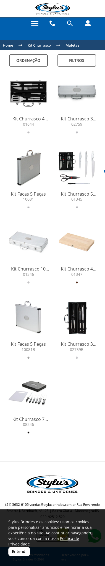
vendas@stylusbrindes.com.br (53, 504)
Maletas (72, 45)
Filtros (76, 60)
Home (8, 45)
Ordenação (28, 60)
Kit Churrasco (39, 45)
